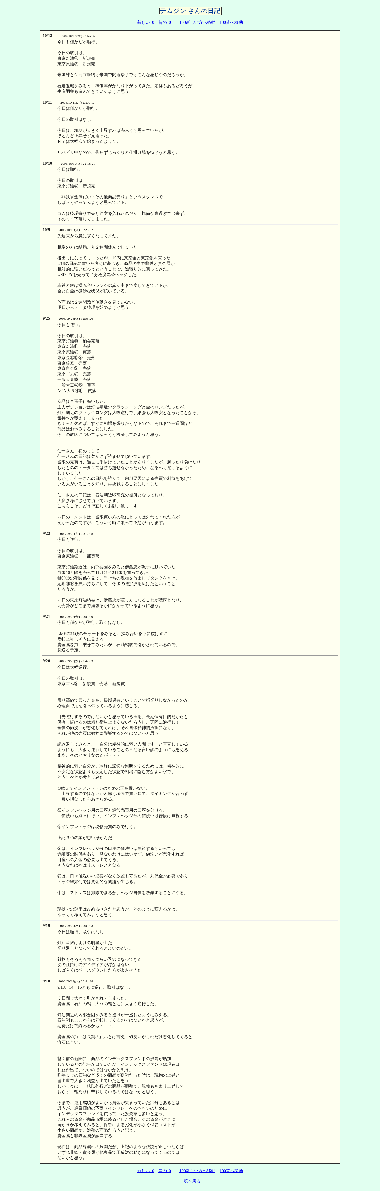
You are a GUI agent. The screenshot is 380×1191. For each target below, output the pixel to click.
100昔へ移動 (231, 22)
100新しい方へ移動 (197, 22)
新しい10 (145, 22)
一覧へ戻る (190, 1181)
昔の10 (164, 22)
